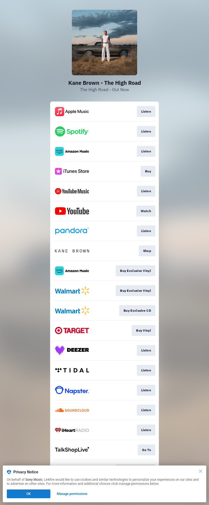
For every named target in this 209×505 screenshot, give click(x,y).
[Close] (200, 471)
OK (28, 494)
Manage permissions (72, 494)
